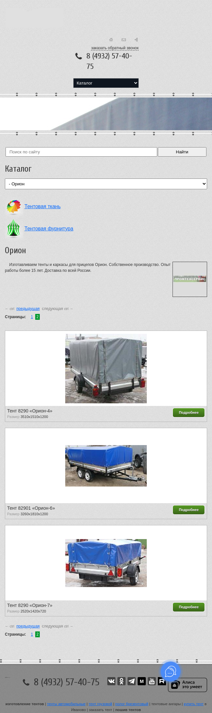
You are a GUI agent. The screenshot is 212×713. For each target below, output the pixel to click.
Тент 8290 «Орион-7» (30, 605)
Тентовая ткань (42, 206)
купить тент (194, 704)
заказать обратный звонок (115, 48)
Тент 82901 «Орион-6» (31, 508)
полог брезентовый (131, 704)
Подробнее (189, 412)
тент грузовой (100, 704)
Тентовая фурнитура (48, 228)
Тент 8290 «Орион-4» (30, 410)
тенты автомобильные (66, 704)
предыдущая (27, 308)
